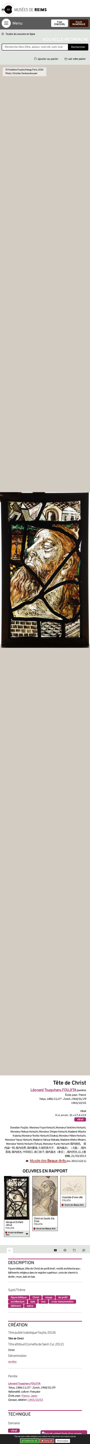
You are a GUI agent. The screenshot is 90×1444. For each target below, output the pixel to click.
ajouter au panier (46, 59)
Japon (34, 1396)
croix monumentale (62, 1301)
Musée (78, 23)
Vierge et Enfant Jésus (14, 1223)
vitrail (80, 1119)
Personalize (62, 1441)
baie (32, 1301)
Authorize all (29, 1440)
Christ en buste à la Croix (44, 1220)
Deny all (47, 1440)
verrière (12, 1362)
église (30, 1306)
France (25, 1396)
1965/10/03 (35, 1400)
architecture (17, 1301)
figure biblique (19, 1297)
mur (43, 1301)
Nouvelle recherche (65, 40)
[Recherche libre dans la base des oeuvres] (35, 47)
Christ (35, 1297)
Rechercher (78, 47)
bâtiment (16, 1306)
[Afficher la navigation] (6, 23)
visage (48, 1297)
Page (59, 23)
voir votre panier (75, 59)
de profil (62, 1297)
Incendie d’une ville (72, 1197)
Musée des (48, 1161)
